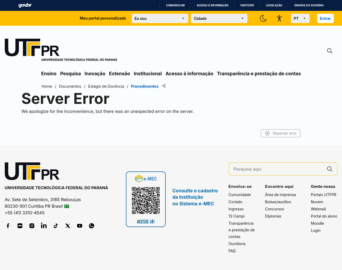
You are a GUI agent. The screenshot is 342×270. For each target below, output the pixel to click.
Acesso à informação (213, 5)
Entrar (325, 18)
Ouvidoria (237, 243)
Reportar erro (280, 133)
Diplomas (273, 216)
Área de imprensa (280, 194)
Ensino (49, 73)
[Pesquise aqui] (277, 169)
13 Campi (237, 216)
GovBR (25, 5)
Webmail (318, 209)
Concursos (274, 209)
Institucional (148, 73)
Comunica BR (175, 5)
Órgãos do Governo (309, 5)
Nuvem (317, 202)
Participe (247, 5)
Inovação (95, 73)
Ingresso (236, 209)
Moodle (317, 223)
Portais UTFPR (323, 194)
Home (47, 86)
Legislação (274, 5)
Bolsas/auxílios (278, 202)
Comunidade (240, 194)
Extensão (119, 73)
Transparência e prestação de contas (259, 73)
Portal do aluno (324, 216)
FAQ (232, 251)
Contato (235, 202)
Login (316, 230)
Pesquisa (70, 73)
